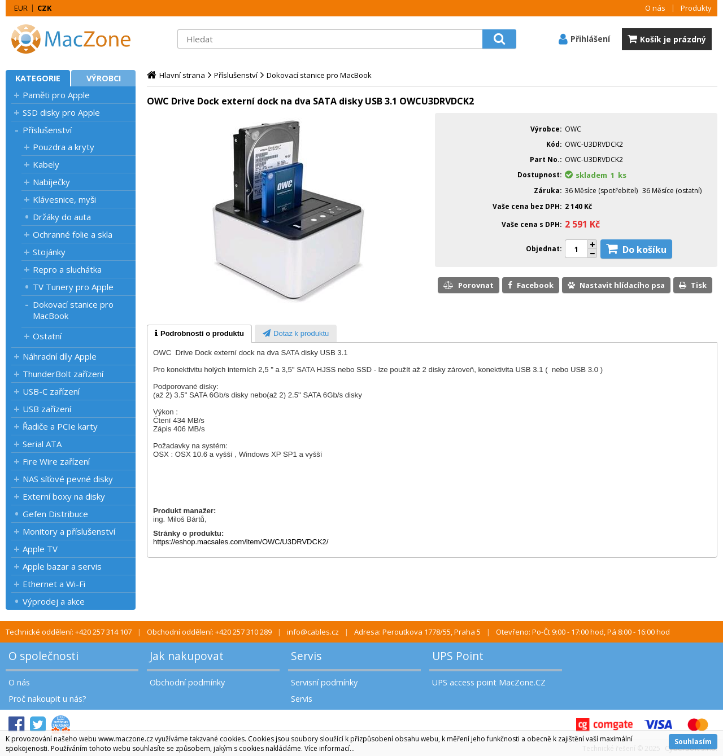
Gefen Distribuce (55, 513)
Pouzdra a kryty (63, 146)
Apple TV (40, 548)
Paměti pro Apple (56, 94)
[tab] (199, 334)
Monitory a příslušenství (69, 531)
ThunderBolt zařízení (63, 373)
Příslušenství (47, 130)
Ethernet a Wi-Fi (54, 583)
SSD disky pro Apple (61, 112)
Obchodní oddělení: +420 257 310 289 (209, 632)
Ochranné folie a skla (72, 234)
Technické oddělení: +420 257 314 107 (69, 632)
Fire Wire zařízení (56, 461)
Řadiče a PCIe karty (60, 426)
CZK (44, 8)
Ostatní (47, 336)
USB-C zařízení (51, 391)
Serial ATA (42, 443)
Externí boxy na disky (64, 496)
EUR (21, 8)
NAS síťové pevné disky (68, 478)
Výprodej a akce (54, 601)
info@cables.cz (313, 632)
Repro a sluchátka (67, 269)
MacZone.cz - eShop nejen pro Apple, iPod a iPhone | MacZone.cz (76, 39)
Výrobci (103, 78)
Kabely (46, 164)
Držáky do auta (62, 216)
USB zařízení (47, 408)
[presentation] (199, 333)
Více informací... (329, 748)
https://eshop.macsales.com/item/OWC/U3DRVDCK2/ (240, 541)
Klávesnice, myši (64, 199)
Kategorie (37, 78)
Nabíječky (51, 181)
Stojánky (49, 251)
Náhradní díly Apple (60, 356)
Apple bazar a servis (62, 566)
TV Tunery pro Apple (73, 286)
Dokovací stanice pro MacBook (73, 310)
